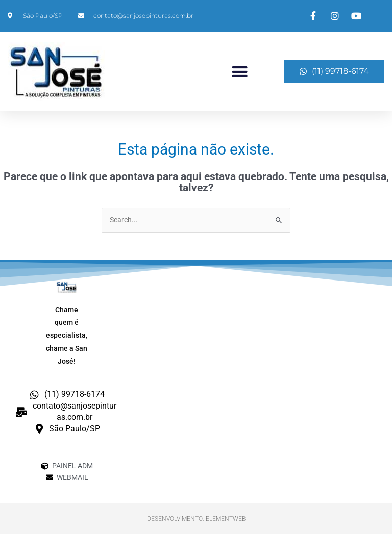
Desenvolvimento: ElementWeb (196, 518)
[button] (240, 71)
